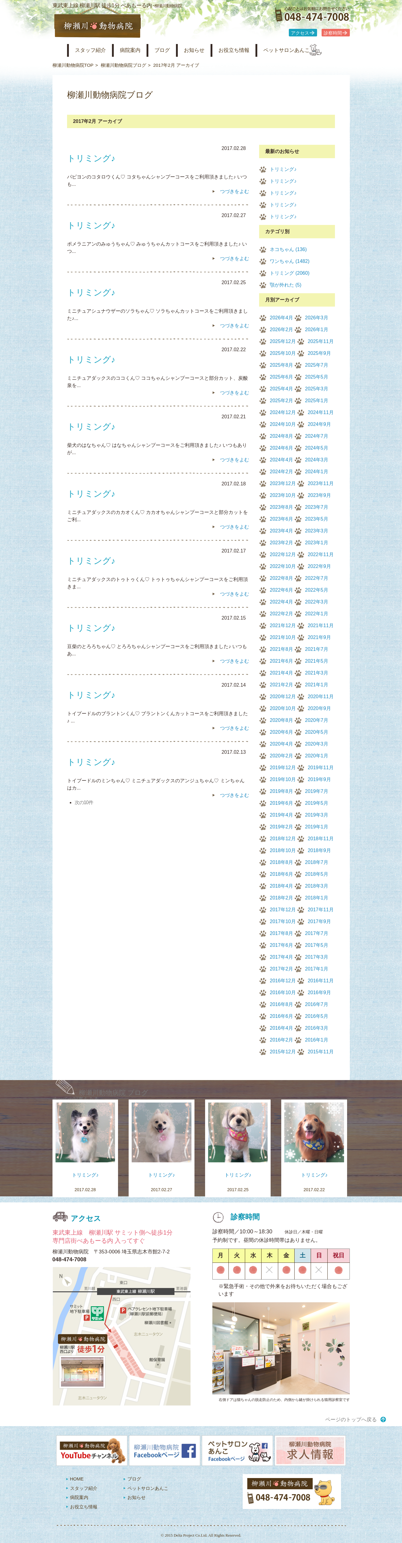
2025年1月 (316, 400)
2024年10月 (283, 424)
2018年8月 (281, 862)
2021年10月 (283, 637)
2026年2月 (281, 329)
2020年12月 (283, 696)
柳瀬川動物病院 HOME (57, 50)
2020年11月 (320, 696)
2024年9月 (319, 424)
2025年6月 (281, 376)
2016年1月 (316, 1039)
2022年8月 (281, 578)
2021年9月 (319, 637)
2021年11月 (320, 625)
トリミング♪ (283, 169)
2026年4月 (281, 317)
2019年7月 (316, 791)
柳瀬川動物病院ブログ (123, 65)
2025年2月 (281, 400)
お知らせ (208, 50)
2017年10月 (283, 921)
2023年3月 (316, 530)
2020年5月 (316, 732)
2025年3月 (316, 388)
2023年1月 (316, 542)
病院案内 (137, 50)
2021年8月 (281, 649)
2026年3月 (316, 317)
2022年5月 (316, 590)
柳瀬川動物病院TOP (73, 65)
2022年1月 (316, 613)
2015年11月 (320, 1051)
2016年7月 (316, 1004)
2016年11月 (320, 980)
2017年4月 (281, 957)
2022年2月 (281, 613)
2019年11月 (320, 767)
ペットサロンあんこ (310, 50)
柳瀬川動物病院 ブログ (113, 1092)
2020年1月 (316, 755)
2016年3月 (316, 1028)
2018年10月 (283, 850)
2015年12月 (283, 1051)
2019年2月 (281, 826)
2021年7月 (316, 649)
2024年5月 (316, 447)
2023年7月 (316, 507)
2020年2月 (281, 755)
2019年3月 (316, 814)
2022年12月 (283, 554)
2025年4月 (281, 388)
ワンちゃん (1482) (289, 261)
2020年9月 (319, 708)
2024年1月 (316, 471)
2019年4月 (281, 814)
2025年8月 (281, 365)
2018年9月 (319, 850)
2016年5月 (316, 1016)
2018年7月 (316, 862)
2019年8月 (281, 791)
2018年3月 (316, 886)
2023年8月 (281, 507)
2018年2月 (281, 897)
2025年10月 (283, 353)
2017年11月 (320, 909)
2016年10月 (283, 992)
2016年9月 (319, 992)
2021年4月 (281, 672)
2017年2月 (281, 968)
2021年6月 (281, 661)
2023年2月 (281, 542)
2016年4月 (281, 1028)
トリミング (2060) (289, 273)
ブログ (173, 50)
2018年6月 (281, 874)
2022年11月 (320, 554)
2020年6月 (281, 732)
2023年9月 (319, 495)
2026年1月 (316, 329)
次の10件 (84, 802)
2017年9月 (319, 921)
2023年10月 (283, 495)
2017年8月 (281, 933)
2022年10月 (283, 566)
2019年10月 (283, 779)
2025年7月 (316, 365)
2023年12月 (283, 483)
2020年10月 (283, 708)
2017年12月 (283, 909)
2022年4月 (281, 601)
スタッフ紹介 (94, 50)
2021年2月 (281, 684)
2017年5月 (316, 945)
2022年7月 (316, 578)
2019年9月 (319, 779)
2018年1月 (316, 897)
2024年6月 (281, 447)
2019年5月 (316, 803)
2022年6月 (281, 590)
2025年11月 (320, 341)
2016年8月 (281, 1004)
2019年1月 (316, 826)
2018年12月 (283, 838)
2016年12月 (283, 980)
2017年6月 (281, 945)
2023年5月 (316, 519)
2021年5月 (316, 661)
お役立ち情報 (252, 50)
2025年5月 (316, 376)
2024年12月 (283, 412)
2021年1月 (316, 684)
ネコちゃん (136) (288, 249)
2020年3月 (316, 743)
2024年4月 (281, 459)
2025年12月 (283, 341)
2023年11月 (320, 483)
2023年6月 (281, 519)
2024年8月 (281, 436)
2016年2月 (281, 1039)
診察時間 (333, 33)
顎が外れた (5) (285, 284)
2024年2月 (281, 471)
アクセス (300, 33)
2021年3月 (316, 672)
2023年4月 (281, 530)
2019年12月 (283, 767)
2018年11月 (320, 838)
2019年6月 (281, 803)
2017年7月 (316, 933)
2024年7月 (316, 436)
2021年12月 (283, 625)
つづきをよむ (234, 191)
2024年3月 (316, 459)
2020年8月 (281, 720)
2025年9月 (319, 353)
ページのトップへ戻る (351, 1419)
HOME (77, 1478)
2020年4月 (281, 743)
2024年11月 (320, 412)
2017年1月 (316, 968)
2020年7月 (316, 720)
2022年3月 (316, 601)
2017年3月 (316, 957)
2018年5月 (316, 874)
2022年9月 (319, 566)
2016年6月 (281, 1016)
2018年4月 (281, 886)
